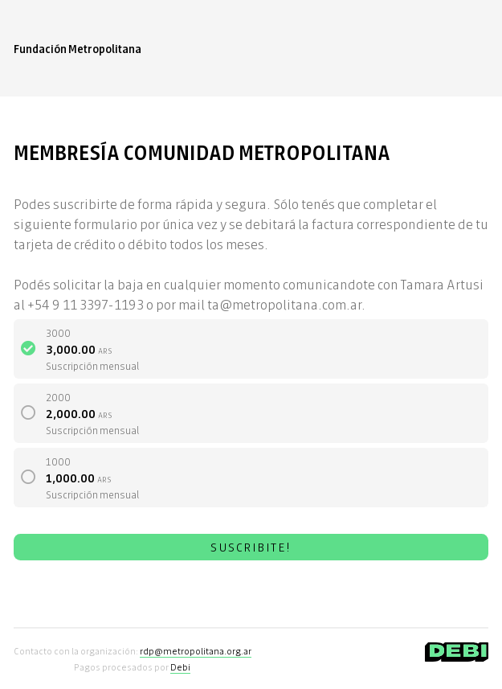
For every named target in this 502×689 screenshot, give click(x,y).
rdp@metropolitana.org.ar (195, 650)
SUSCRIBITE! (250, 546)
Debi (180, 666)
